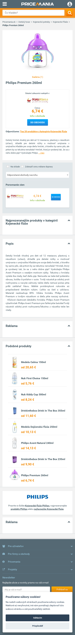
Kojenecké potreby (41, 22)
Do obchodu (37, 122)
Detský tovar (24, 22)
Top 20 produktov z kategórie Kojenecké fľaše (43, 131)
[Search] (69, 13)
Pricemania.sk (9, 22)
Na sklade (15, 166)
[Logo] (37, 100)
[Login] (70, 4)
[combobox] (37, 175)
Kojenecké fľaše (60, 22)
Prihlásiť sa (62, 589)
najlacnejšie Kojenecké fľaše (49, 509)
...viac (41, 153)
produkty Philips (19, 509)
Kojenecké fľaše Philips (37, 505)
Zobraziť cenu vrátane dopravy (39, 166)
